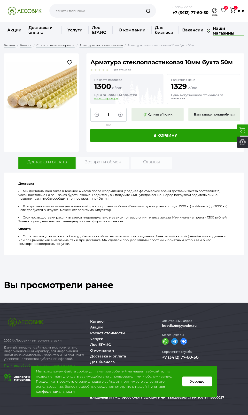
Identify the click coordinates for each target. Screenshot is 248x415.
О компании (133, 30)
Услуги (76, 30)
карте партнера (106, 98)
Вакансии (192, 30)
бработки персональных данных (49, 365)
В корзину (165, 135)
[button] (214, 10)
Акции (14, 30)
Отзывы (151, 162)
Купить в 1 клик (157, 114)
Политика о (13, 365)
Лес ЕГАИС (99, 30)
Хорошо (197, 381)
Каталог (97, 321)
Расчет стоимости (107, 333)
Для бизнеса (164, 30)
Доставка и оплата (41, 30)
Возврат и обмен (102, 162)
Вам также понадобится (214, 114)
